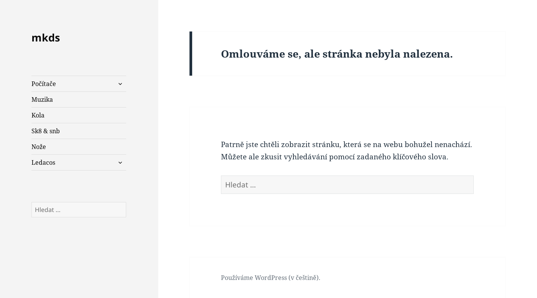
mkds (45, 37)
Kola (37, 115)
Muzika (42, 99)
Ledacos (43, 162)
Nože (38, 146)
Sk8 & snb (45, 131)
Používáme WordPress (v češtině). (270, 277)
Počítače (43, 83)
